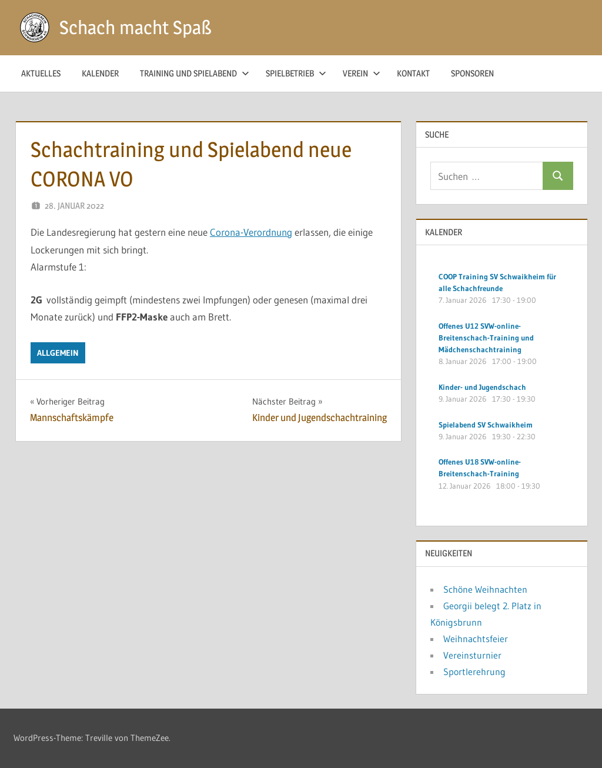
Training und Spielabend (194, 73)
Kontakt (413, 73)
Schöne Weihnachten (485, 589)
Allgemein (58, 353)
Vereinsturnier (472, 655)
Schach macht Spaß (135, 27)
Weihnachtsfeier (475, 639)
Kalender (100, 73)
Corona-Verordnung (251, 232)
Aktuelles (41, 73)
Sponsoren (472, 73)
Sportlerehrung (474, 671)
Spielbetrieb (296, 73)
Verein (361, 73)
